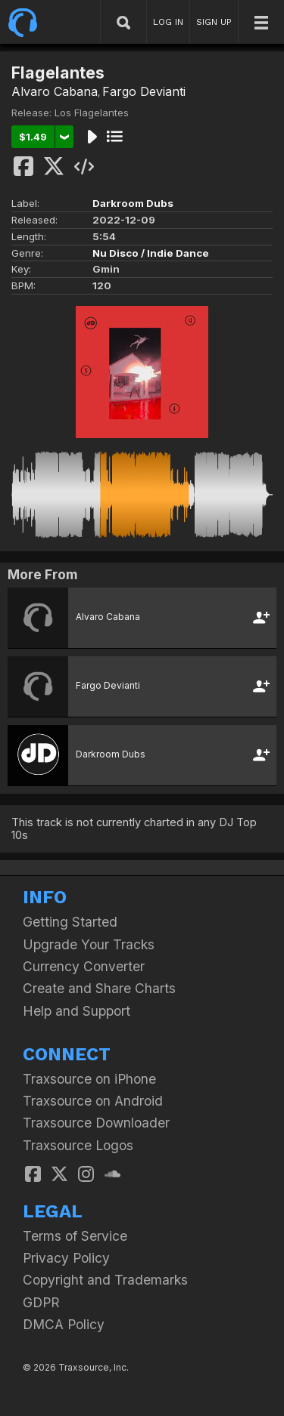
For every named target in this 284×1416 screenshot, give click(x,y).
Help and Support (76, 1011)
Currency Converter (84, 966)
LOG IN (168, 22)
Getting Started (70, 922)
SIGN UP (214, 22)
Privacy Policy (66, 1258)
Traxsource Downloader (96, 1123)
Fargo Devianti (144, 91)
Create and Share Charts (99, 988)
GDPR (41, 1302)
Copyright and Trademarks (105, 1280)
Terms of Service (75, 1236)
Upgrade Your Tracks (88, 944)
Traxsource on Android (93, 1101)
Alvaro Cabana (54, 91)
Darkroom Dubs (132, 203)
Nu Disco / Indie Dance (150, 253)
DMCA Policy (64, 1324)
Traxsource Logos (78, 1145)
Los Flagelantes (92, 112)
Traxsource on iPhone (89, 1079)
